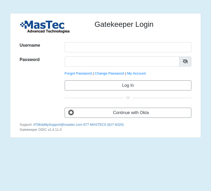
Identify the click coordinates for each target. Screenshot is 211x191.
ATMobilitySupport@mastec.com (57, 125)
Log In (128, 85)
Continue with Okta (108, 112)
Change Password (109, 73)
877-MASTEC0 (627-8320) (103, 125)
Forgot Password (78, 73)
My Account (136, 73)
